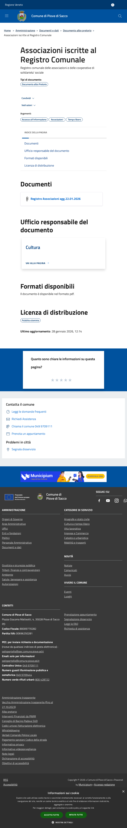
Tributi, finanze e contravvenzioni (21, 570)
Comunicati (70, 570)
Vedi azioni (29, 105)
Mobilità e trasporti (75, 543)
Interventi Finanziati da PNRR (19, 716)
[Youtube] (108, 500)
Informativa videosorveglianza (19, 749)
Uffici (5, 529)
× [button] (123, 791)
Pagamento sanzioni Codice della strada (24, 740)
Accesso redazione (104, 785)
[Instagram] (116, 500)
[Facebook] (99, 500)
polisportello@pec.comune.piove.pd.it (23, 651)
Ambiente (7, 575)
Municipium (85, 785)
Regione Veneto (14, 5)
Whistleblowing (11, 730)
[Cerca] (120, 16)
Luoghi (68, 596)
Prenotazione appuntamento (80, 614)
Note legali (8, 754)
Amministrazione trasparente (18, 698)
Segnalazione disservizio (78, 619)
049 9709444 (24, 675)
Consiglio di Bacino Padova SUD (20, 721)
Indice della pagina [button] (35, 132)
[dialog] (63, 808)
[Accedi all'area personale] (112, 5)
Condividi (28, 98)
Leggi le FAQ (71, 624)
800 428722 (42, 680)
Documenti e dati (49, 30)
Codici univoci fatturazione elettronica (23, 726)
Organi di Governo (12, 519)
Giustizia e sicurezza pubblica (18, 565)
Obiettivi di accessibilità (15, 763)
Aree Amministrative (14, 524)
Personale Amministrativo (17, 543)
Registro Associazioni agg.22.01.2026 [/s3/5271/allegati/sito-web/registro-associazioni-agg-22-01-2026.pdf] (56, 198)
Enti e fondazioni (11, 533)
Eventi (68, 592)
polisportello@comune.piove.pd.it (20, 661)
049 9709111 (30, 665)
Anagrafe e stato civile (77, 519)
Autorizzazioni (10, 584)
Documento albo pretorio (77, 30)
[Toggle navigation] (7, 16)
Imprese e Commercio (76, 533)
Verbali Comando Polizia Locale (19, 735)
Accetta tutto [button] (51, 814)
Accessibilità (10, 785)
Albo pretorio (9, 712)
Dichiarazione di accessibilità (18, 758)
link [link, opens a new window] (92, 807)
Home (7, 30)
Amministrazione (25, 30)
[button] (63, 822)
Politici (6, 538)
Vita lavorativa (72, 529)
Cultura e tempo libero (77, 524)
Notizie (68, 565)
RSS (5, 780)
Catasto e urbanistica (76, 538)
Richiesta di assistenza (77, 629)
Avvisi (67, 575)
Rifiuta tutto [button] (76, 814)
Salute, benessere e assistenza (19, 579)
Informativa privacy (13, 744)
